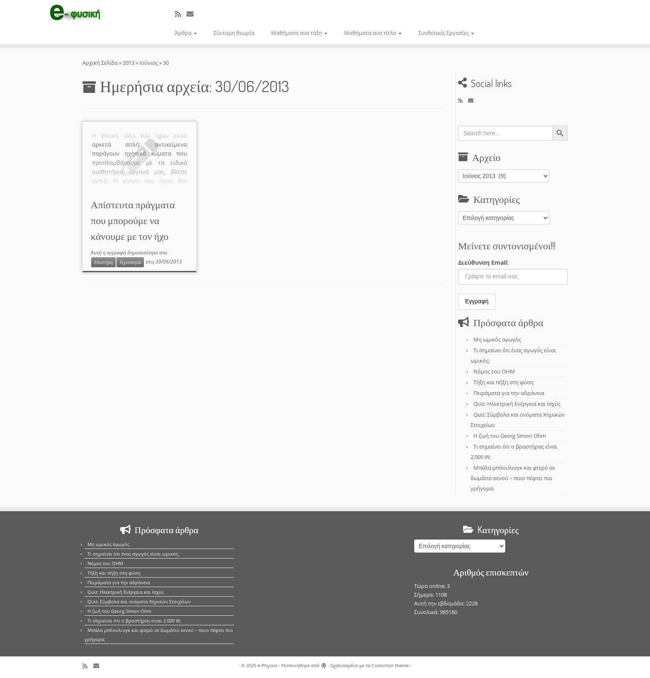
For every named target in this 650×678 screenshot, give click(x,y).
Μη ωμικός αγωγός (497, 339)
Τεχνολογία (130, 262)
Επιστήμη (103, 262)
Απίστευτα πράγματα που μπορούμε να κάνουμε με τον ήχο (133, 220)
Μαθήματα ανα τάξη (299, 33)
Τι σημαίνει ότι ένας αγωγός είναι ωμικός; (133, 554)
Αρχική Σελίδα (100, 62)
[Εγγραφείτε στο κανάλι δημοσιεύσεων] (181, 14)
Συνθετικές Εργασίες (446, 33)
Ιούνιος (148, 62)
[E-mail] (193, 14)
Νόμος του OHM (494, 371)
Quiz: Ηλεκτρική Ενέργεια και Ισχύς (516, 403)
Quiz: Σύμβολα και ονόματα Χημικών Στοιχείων (139, 601)
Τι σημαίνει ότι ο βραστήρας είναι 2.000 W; (134, 620)
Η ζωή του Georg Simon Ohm (509, 435)
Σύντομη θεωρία (234, 33)
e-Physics (267, 665)
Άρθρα (186, 33)
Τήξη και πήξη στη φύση (503, 382)
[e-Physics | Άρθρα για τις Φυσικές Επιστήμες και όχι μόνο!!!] (75, 13)
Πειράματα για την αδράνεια (508, 393)
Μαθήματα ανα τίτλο (373, 33)
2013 (128, 62)
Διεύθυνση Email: (483, 262)
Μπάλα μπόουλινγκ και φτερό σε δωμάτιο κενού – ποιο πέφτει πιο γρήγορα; (513, 478)
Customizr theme (390, 665)
